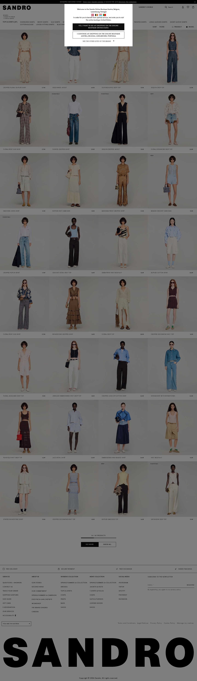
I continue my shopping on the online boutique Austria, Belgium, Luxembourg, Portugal (98, 35)
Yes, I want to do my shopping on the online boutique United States (98, 27)
